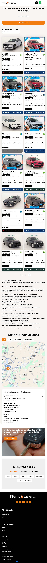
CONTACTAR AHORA (11, 438)
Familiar (22, 476)
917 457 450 (15, 407)
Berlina (8, 476)
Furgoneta (30, 476)
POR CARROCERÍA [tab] (14, 471)
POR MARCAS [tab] (24, 471)
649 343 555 (12, 411)
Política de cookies (6, 551)
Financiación (5, 540)
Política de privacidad (7, 549)
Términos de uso (6, 554)
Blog (3, 517)
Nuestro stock (5, 513)
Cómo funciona (6, 543)
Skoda (3, 530)
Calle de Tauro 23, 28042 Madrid (17, 398)
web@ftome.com (11, 401)
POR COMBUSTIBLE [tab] (33, 471)
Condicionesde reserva (7, 556)
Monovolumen (39, 476)
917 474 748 (17, 405)
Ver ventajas (17, 72)
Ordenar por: (11, 32)
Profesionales (5, 514)
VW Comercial (5, 532)
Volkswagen (5, 527)
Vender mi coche (6, 539)
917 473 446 (12, 409)
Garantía (4, 542)
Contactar (4, 516)
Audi (3, 529)
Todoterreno (27, 480)
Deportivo (15, 476)
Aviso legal (4, 546)
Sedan (19, 480)
